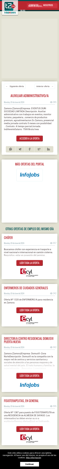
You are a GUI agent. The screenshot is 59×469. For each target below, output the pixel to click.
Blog (22, 10)
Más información (33, 457)
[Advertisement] (29, 48)
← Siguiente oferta (15, 86)
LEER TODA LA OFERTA (29, 263)
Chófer (8, 238)
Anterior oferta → (44, 86)
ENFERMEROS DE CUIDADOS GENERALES (26, 288)
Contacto (33, 5)
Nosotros (48, 5)
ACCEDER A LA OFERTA (29, 138)
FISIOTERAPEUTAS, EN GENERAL (21, 401)
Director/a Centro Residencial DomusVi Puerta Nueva (28, 340)
